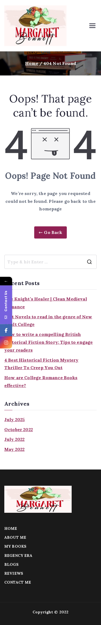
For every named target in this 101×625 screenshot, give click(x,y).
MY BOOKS (15, 546)
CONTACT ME (17, 582)
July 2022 (14, 439)
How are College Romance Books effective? (41, 381)
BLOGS (11, 564)
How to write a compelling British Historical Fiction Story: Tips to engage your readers (48, 342)
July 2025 (14, 419)
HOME (10, 528)
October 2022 (18, 429)
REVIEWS (13, 573)
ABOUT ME (15, 537)
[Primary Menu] (92, 25)
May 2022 (14, 449)
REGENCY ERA (18, 555)
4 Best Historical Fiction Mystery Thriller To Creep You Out (41, 364)
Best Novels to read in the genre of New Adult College (48, 320)
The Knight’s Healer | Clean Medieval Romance (45, 302)
